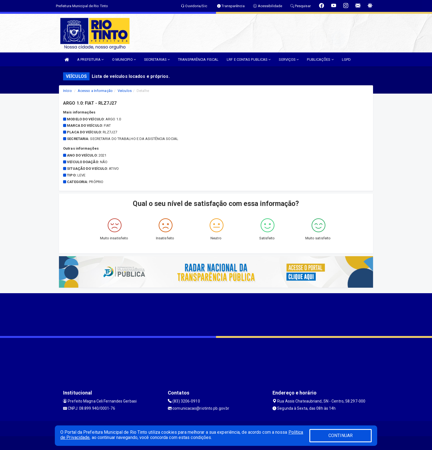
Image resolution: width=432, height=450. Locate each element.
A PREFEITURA (90, 59)
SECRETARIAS (157, 59)
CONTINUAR (340, 435)
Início (67, 91)
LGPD (346, 59)
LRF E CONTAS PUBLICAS (249, 59)
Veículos (125, 91)
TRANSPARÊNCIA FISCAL (198, 59)
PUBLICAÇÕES (320, 59)
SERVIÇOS (289, 59)
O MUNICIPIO (124, 59)
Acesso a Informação (95, 91)
